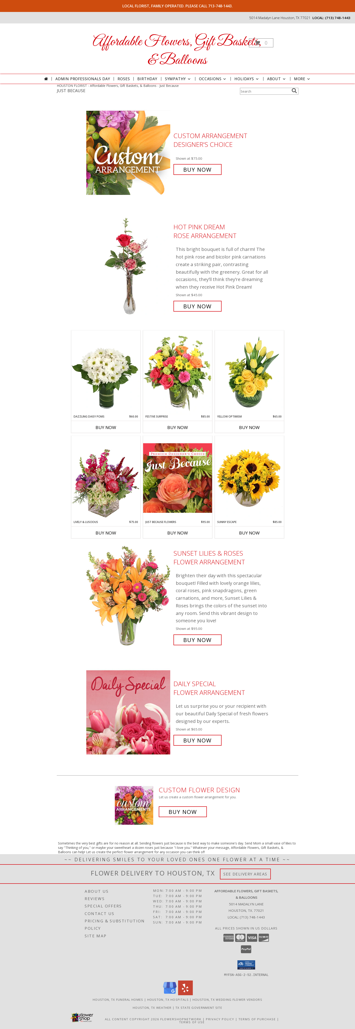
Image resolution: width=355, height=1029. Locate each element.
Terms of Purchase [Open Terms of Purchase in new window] (257, 1019)
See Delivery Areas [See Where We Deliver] (245, 874)
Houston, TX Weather (152, 1007)
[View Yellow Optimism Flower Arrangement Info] (249, 372)
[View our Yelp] (185, 994)
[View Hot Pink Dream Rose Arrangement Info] (128, 266)
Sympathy (178, 78)
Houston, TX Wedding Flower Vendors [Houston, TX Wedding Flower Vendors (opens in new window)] (227, 999)
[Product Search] (264, 91)
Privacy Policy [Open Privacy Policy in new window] (220, 1019)
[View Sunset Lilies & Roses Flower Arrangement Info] (128, 596)
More (302, 78)
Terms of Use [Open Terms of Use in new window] (192, 1022)
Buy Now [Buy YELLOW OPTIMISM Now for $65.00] (249, 427)
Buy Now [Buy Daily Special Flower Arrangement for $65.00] (197, 740)
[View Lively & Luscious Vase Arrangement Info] (105, 478)
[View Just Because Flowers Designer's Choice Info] (177, 478)
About (276, 78)
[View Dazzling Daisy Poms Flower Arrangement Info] (105, 372)
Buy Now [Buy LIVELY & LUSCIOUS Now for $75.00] (105, 533)
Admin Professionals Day (82, 78)
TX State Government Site (199, 1007)
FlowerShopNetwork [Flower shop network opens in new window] (181, 1019)
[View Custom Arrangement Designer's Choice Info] (128, 153)
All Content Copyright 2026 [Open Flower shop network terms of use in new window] (132, 1019)
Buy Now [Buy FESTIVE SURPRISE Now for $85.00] (177, 427)
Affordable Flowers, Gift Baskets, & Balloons (177, 51)
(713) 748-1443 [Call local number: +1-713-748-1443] (337, 17)
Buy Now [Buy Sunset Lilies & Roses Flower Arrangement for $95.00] (197, 640)
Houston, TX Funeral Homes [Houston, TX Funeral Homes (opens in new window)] (118, 999)
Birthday (147, 78)
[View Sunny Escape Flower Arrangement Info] (249, 478)
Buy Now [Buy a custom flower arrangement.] (183, 812)
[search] (294, 91)
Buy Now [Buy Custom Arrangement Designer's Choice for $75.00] (197, 169)
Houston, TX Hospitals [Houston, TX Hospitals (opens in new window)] (168, 999)
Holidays (246, 78)
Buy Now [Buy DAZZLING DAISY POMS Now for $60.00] (105, 427)
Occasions (213, 78)
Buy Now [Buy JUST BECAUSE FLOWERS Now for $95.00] (177, 533)
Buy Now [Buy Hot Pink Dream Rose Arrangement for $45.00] (197, 306)
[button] (261, 42)
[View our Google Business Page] (169, 994)
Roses (124, 78)
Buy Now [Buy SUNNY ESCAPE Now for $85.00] (249, 533)
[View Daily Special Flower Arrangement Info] (128, 712)
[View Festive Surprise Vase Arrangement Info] (177, 372)
